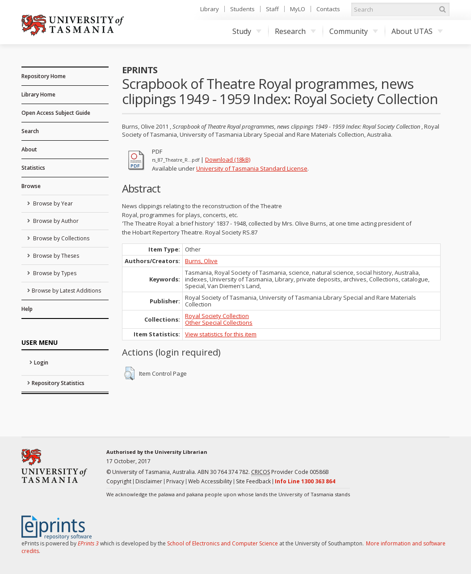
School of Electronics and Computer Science (222, 543)
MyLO (297, 9)
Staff (272, 9)
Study (246, 31)
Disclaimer (148, 481)
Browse (31, 186)
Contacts (328, 9)
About (29, 149)
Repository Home (43, 76)
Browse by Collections (60, 238)
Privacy (175, 481)
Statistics (33, 168)
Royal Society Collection (217, 316)
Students (242, 9)
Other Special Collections (218, 322)
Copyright (118, 481)
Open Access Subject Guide (55, 113)
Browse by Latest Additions (66, 290)
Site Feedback (253, 481)
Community (353, 31)
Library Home (38, 94)
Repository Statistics (58, 383)
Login (41, 362)
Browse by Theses (55, 256)
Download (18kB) (227, 159)
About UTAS (417, 31)
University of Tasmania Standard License (251, 168)
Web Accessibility (210, 481)
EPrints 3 (88, 543)
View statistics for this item (221, 334)
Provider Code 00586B (290, 472)
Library (209, 9)
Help (27, 309)
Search (30, 131)
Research (295, 31)
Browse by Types (54, 273)
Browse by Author (55, 221)
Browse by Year (52, 203)
